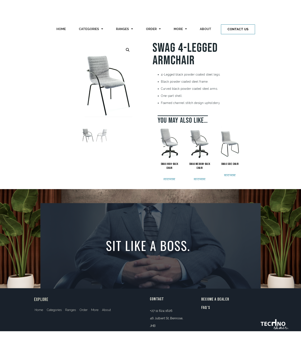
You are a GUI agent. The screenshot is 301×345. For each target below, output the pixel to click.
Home (61, 29)
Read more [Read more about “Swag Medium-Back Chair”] (199, 179)
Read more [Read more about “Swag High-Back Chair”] (169, 179)
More (180, 29)
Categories (91, 29)
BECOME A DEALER (215, 299)
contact (157, 299)
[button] (238, 29)
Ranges (124, 29)
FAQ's (205, 307)
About (205, 29)
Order (153, 29)
